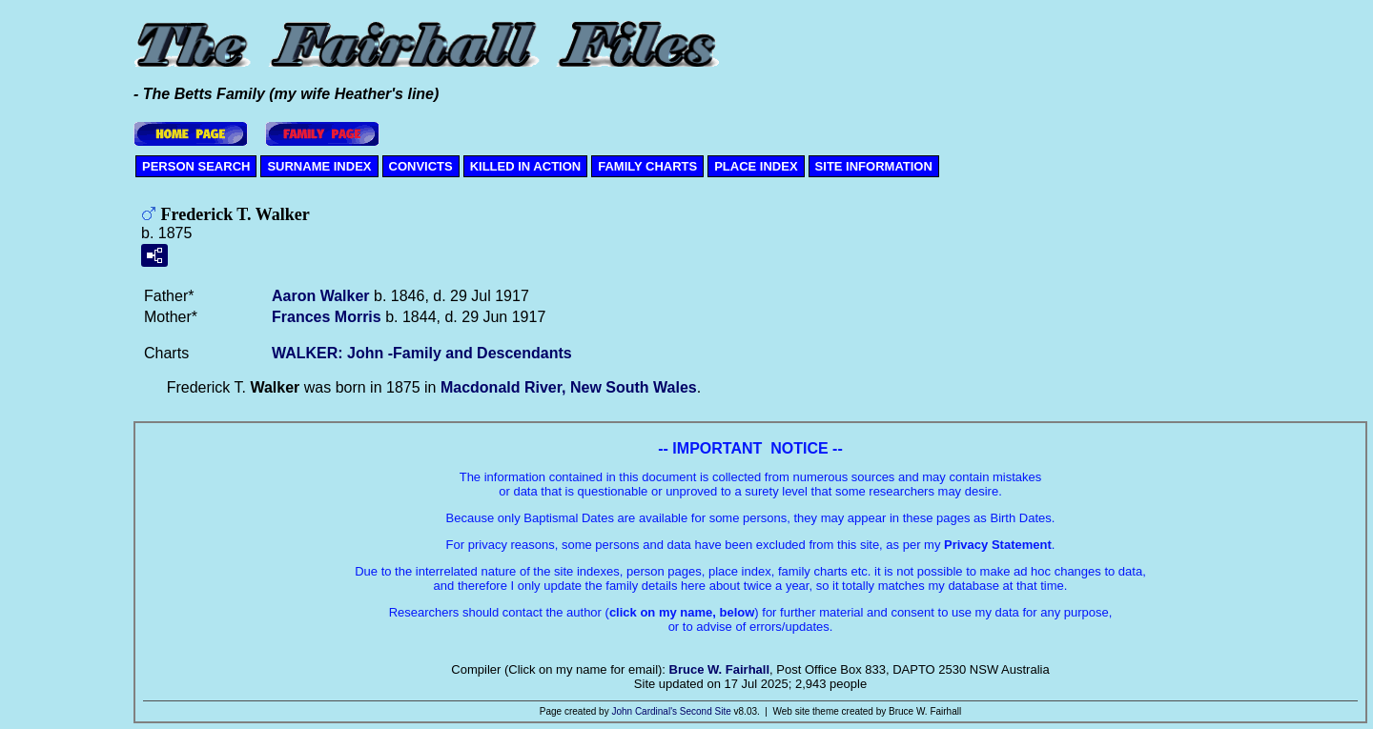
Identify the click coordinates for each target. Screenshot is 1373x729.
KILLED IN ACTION (526, 166)
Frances (326, 317)
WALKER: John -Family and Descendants (422, 353)
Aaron (321, 296)
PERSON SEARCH (196, 166)
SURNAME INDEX (319, 166)
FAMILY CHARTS (647, 166)
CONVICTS (421, 166)
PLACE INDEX (755, 166)
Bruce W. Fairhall (719, 669)
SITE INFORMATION (873, 166)
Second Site (705, 711)
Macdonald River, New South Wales (569, 387)
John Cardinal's (644, 711)
